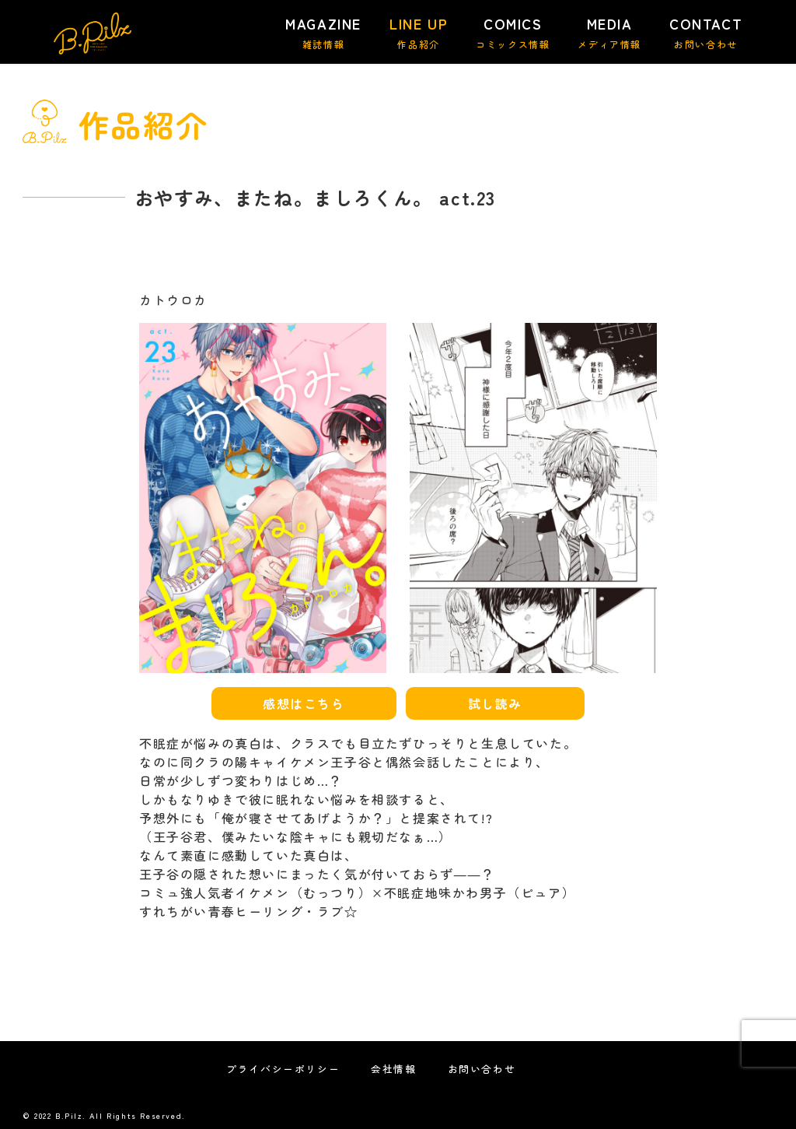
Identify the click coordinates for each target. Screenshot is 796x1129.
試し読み (495, 703)
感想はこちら (304, 703)
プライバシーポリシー (283, 1068)
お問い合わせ (482, 1068)
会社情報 (393, 1068)
